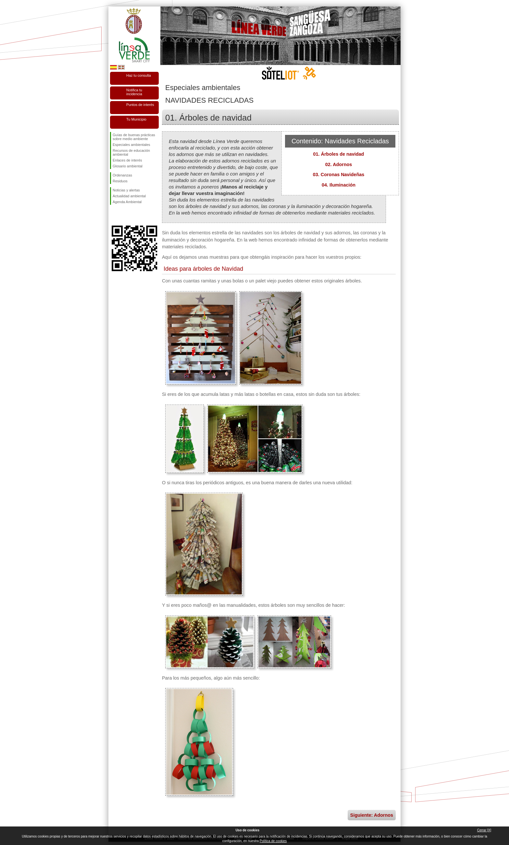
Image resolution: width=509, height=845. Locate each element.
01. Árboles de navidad (338, 154)
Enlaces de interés (127, 160)
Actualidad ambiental (129, 196)
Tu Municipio (136, 119)
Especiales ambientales (131, 145)
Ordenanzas (122, 175)
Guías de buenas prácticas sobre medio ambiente (134, 137)
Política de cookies (273, 841)
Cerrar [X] (484, 830)
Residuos (120, 181)
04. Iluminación (338, 185)
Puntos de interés (140, 105)
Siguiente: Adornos (371, 815)
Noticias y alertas (126, 190)
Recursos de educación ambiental (131, 152)
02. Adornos (338, 164)
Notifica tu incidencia (134, 92)
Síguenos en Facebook (114, 215)
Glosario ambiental (128, 166)
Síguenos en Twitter (125, 215)
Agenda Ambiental (127, 202)
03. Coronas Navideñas (338, 174)
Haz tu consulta (138, 75)
